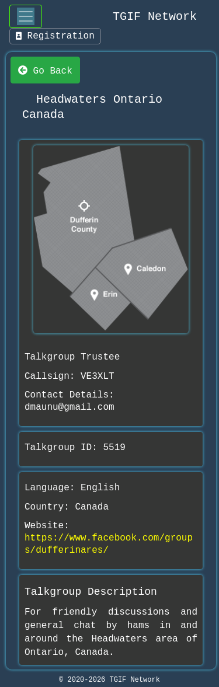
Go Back (45, 70)
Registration (55, 36)
